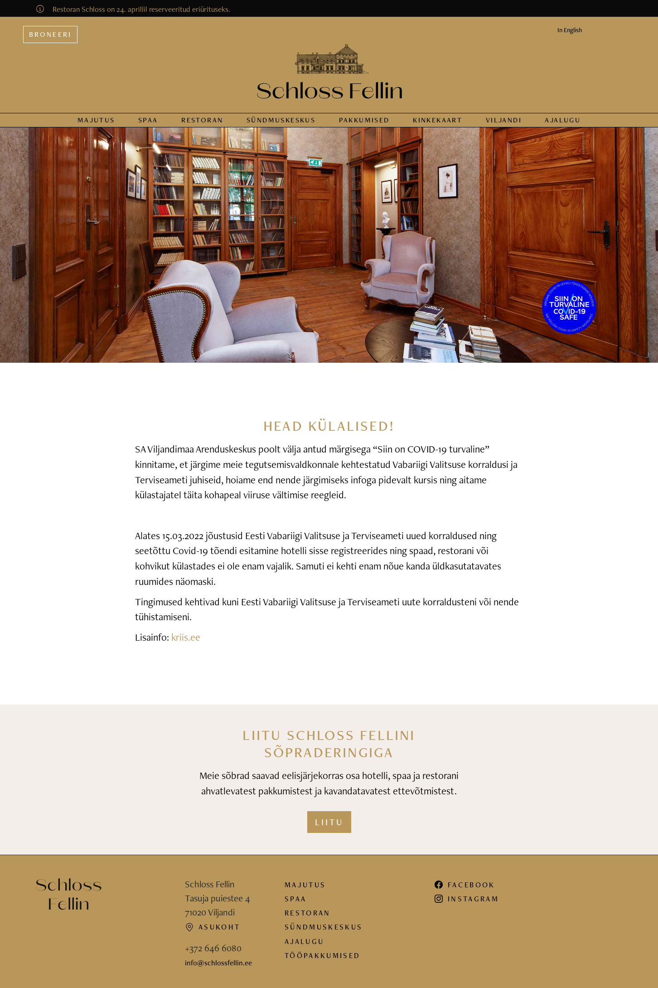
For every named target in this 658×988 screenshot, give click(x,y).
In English (569, 30)
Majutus (96, 120)
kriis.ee (185, 637)
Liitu (329, 822)
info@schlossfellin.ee (218, 963)
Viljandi (504, 120)
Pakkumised (364, 120)
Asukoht (212, 927)
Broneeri (50, 34)
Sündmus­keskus (281, 120)
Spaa (148, 120)
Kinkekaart (437, 120)
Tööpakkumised (322, 955)
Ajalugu (563, 120)
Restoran (202, 120)
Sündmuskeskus (324, 927)
